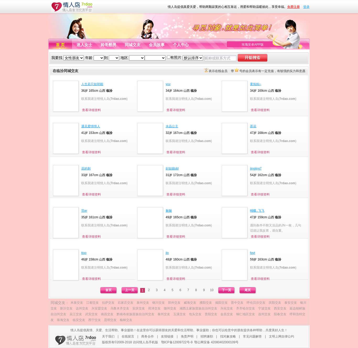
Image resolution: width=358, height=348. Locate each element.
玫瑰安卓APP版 (253, 44)
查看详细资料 (91, 110)
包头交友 (195, 314)
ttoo (83, 253)
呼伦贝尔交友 (256, 302)
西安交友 (280, 308)
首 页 (60, 44)
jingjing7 (256, 168)
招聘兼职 (206, 336)
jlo (167, 253)
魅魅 (169, 211)
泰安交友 (290, 302)
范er (84, 211)
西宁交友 (94, 320)
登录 (306, 7)
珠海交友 (63, 320)
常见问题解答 (252, 336)
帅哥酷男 (108, 44)
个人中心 (181, 44)
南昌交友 (107, 314)
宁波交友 (264, 308)
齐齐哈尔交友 (245, 308)
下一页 (226, 290)
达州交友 (82, 308)
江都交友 (92, 302)
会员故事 (157, 44)
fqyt (252, 253)
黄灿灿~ (255, 84)
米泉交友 (76, 302)
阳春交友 (280, 314)
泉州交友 (143, 302)
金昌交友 (226, 314)
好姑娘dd (172, 168)
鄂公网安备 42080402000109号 (216, 342)
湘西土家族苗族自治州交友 (198, 308)
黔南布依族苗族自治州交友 (135, 314)
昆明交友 (110, 320)
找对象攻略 (228, 336)
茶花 (253, 126)
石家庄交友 (125, 302)
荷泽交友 (154, 308)
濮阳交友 (205, 302)
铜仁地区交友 (245, 314)
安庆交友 (138, 308)
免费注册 (293, 7)
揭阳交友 (221, 302)
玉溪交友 (179, 314)
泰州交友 (164, 314)
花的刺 (86, 168)
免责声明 (187, 336)
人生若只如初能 (92, 84)
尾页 (248, 290)
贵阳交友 (211, 314)
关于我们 (108, 336)
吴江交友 (75, 314)
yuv (168, 84)
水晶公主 (172, 126)
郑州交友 (174, 302)
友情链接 (167, 336)
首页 (108, 290)
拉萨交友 (108, 302)
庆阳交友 (275, 302)
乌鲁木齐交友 (119, 308)
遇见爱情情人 (90, 126)
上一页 (129, 290)
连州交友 (264, 314)
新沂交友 (66, 308)
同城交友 (132, 44)
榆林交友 (126, 320)
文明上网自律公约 (281, 336)
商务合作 (147, 336)
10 (211, 290)
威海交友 (190, 302)
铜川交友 (158, 302)
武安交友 (91, 314)
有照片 (175, 57)
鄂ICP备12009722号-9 (177, 342)
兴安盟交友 (99, 308)
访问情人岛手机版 (145, 342)
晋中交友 (237, 302)
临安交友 (79, 320)
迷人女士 (84, 44)
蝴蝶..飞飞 (257, 211)
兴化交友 (226, 308)
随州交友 (170, 308)
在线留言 (128, 336)
